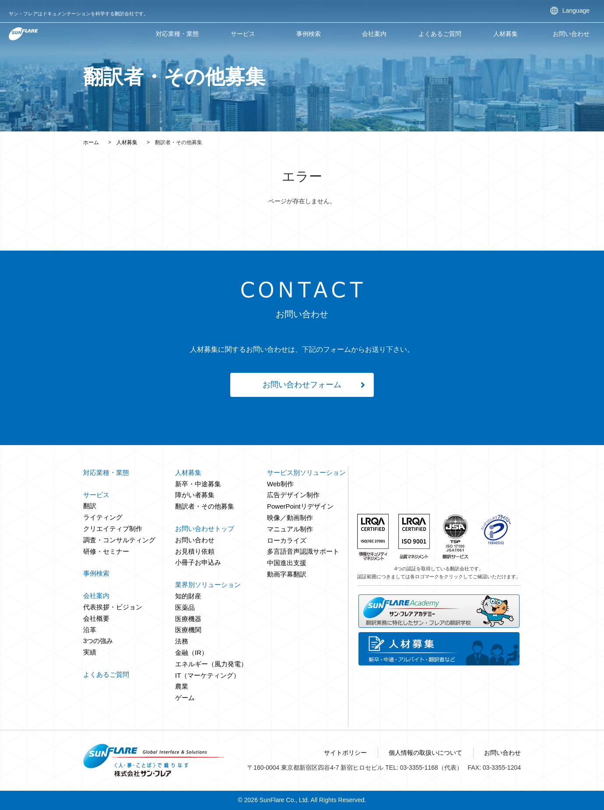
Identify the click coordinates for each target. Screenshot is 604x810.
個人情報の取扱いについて (425, 752)
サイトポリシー (345, 752)
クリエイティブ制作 (112, 528)
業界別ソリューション (208, 584)
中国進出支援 (286, 562)
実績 (89, 652)
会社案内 (374, 33)
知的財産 (188, 596)
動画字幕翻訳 (286, 574)
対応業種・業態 (177, 33)
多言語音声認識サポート (303, 551)
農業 (181, 686)
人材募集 (126, 142)
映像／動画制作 (290, 517)
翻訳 (89, 505)
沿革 (89, 629)
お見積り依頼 (194, 551)
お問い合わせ (571, 33)
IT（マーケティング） (207, 675)
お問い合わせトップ (204, 528)
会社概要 (96, 618)
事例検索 (308, 33)
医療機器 (188, 619)
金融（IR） (191, 652)
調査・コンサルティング (119, 540)
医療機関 (188, 629)
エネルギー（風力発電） (211, 664)
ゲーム (185, 697)
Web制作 (280, 484)
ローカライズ (286, 540)
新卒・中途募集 (198, 484)
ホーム (91, 142)
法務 (181, 641)
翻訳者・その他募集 (204, 506)
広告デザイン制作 (293, 495)
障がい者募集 (194, 495)
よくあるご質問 (439, 33)
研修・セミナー (106, 551)
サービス (243, 33)
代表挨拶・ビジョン (112, 607)
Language (576, 10)
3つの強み (98, 640)
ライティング (103, 517)
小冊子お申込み (198, 562)
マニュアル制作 (290, 529)
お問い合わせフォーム (302, 384)
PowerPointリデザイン (300, 506)
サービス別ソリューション (306, 472)
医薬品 (185, 607)
